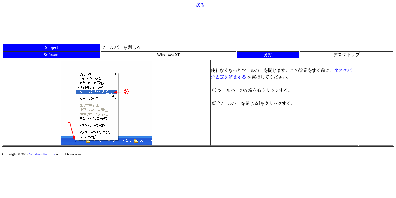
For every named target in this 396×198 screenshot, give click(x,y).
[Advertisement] (198, 24)
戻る (200, 4)
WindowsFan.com (42, 154)
